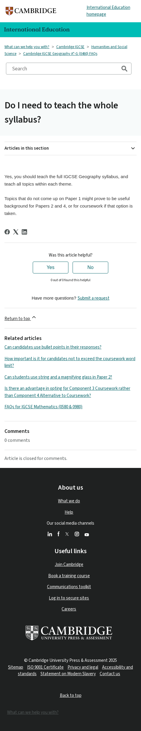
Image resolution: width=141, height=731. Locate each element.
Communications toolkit (69, 587)
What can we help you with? (26, 47)
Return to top (20, 318)
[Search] (68, 69)
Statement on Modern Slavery (68, 674)
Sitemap (15, 667)
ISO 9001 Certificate (45, 667)
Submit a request (93, 298)
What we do (69, 501)
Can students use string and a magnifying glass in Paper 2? (58, 377)
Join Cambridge (69, 564)
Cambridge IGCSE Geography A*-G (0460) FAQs (60, 53)
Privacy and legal (83, 667)
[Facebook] (7, 232)
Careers (69, 609)
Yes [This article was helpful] (50, 267)
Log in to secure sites (69, 598)
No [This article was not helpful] (90, 267)
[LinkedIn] (24, 232)
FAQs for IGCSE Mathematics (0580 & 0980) (43, 407)
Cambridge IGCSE (70, 47)
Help (69, 512)
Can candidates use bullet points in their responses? (52, 347)
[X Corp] (15, 232)
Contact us (110, 674)
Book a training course (69, 576)
